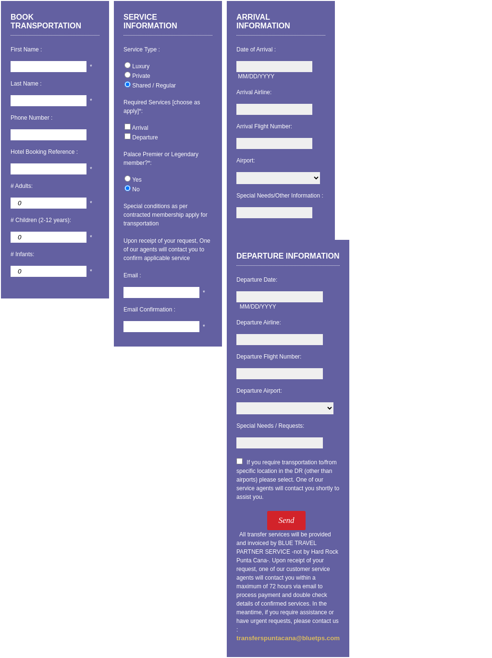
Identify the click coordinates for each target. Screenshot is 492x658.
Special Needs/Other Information (278, 195)
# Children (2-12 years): (41, 220)
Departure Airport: (259, 390)
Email (130, 275)
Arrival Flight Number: (264, 126)
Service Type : (141, 49)
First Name (25, 49)
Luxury (140, 66)
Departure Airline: (258, 322)
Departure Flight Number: (268, 356)
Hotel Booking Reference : (44, 152)
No (135, 189)
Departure (145, 137)
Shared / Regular (154, 85)
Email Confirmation (147, 309)
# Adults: (22, 186)
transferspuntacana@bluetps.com (288, 638)
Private (141, 76)
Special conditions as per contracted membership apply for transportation (165, 215)
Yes (137, 179)
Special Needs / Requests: (270, 425)
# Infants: (22, 254)
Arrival (140, 127)
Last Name (24, 83)
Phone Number (31, 117)
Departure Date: (256, 279)
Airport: (245, 160)
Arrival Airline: (253, 92)
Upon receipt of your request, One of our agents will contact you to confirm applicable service (166, 249)
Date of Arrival (254, 49)
